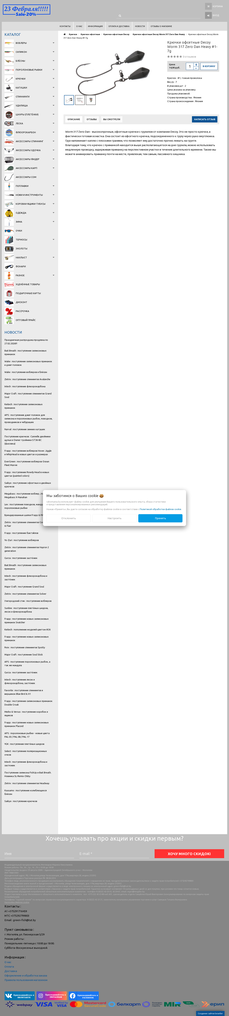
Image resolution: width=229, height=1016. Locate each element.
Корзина (218, 6)
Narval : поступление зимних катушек (24, 429)
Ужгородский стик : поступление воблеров (28, 601)
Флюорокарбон (26, 132)
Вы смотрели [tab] (111, 119)
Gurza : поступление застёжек (20, 558)
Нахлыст (21, 257)
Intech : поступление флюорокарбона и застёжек (25, 578)
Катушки (21, 87)
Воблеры (21, 43)
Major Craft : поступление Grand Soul (24, 586)
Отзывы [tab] (92, 119)
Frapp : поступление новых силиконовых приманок (26, 638)
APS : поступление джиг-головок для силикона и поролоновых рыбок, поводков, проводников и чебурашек (28, 418)
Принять (160, 518)
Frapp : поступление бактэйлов (21, 533)
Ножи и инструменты (29, 195)
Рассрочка (22, 311)
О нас (7, 962)
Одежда (21, 212)
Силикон (21, 52)
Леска (19, 123)
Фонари (21, 266)
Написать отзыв (204, 119)
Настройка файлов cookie (16, 902)
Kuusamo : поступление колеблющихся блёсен (25, 792)
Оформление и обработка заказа (25, 975)
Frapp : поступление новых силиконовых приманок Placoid (26, 724)
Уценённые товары (28, 284)
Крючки (20, 78)
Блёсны (20, 61)
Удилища (22, 105)
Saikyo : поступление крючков (20, 801)
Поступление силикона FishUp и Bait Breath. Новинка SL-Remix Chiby (27, 774)
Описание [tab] (73, 119)
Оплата (9, 966)
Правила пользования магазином (25, 979)
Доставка (10, 971)
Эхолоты (21, 248)
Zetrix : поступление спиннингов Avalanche (27, 379)
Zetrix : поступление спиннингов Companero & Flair (28, 524)
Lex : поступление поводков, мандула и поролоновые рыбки (25, 506)
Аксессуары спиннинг (29, 141)
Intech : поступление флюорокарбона (24, 386)
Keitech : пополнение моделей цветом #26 (27, 629)
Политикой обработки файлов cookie (160, 509)
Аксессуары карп (26, 168)
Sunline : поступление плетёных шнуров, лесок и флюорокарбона (26, 610)
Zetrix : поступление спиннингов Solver (25, 593)
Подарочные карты (28, 293)
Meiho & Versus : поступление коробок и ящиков (26, 713)
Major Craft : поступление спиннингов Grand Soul (28, 395)
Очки (19, 230)
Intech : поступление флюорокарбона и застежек (25, 764)
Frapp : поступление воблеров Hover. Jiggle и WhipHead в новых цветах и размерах (28, 452)
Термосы (21, 239)
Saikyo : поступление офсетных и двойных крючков (27, 485)
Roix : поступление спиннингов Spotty (24, 647)
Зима (19, 221)
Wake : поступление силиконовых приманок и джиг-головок (28, 363)
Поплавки (22, 186)
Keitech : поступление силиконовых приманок (23, 406)
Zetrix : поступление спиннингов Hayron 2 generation (26, 549)
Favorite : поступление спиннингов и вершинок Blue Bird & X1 (23, 692)
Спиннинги (23, 96)
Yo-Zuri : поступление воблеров (21, 540)
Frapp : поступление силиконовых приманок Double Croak (28, 703)
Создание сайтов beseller (210, 1013)
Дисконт (21, 302)
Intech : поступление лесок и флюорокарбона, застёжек (19, 681)
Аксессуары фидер (27, 159)
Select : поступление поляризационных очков (25, 753)
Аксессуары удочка (28, 150)
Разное (20, 275)
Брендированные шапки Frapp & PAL (24, 515)
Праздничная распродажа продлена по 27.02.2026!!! (26, 342)
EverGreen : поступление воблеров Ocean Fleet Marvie (26, 463)
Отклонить (68, 518)
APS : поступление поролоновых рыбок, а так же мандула (27, 663)
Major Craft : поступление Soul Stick (23, 654)
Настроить (114, 518)
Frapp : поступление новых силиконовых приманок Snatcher (26, 621)
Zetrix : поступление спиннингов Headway (26, 783)
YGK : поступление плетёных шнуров (24, 744)
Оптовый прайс (26, 320)
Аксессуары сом (26, 177)
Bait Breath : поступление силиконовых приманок (25, 352)
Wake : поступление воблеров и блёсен (25, 372)
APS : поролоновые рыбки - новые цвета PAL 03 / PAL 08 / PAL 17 (27, 735)
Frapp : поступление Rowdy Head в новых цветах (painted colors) (26, 474)
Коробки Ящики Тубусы (30, 204)
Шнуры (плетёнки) (27, 114)
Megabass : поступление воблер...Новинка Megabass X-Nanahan (27, 495)
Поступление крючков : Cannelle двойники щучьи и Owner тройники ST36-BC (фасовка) (27, 440)
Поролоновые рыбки (29, 69)
